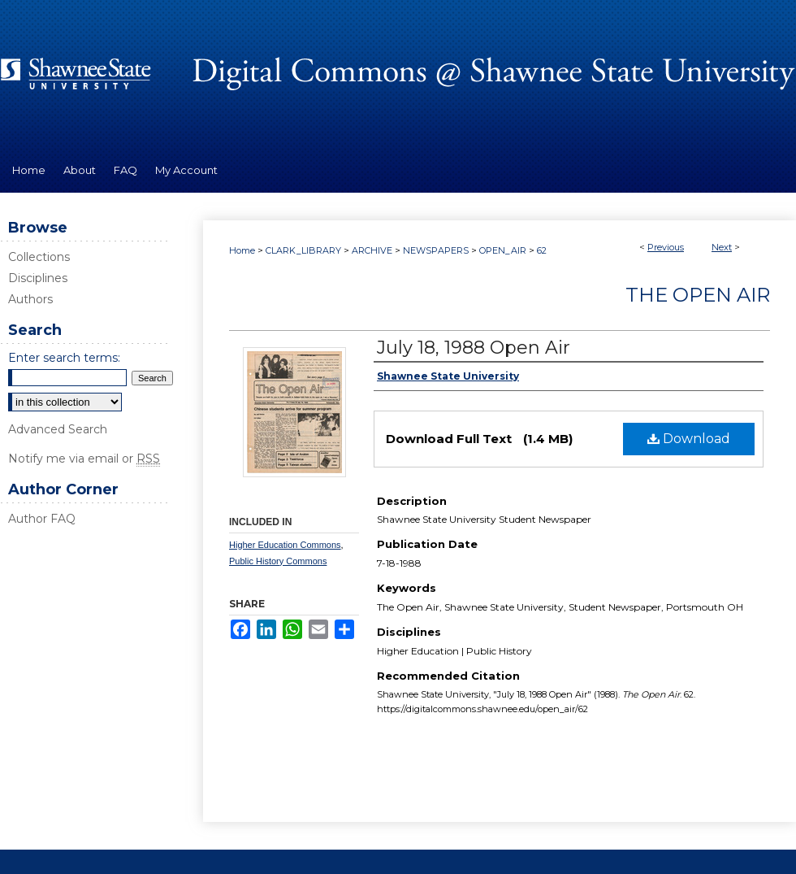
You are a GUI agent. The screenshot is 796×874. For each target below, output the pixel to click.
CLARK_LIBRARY (303, 250)
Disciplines (37, 278)
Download (688, 438)
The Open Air (697, 295)
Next (722, 247)
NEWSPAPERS (436, 250)
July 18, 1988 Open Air (473, 348)
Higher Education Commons (285, 545)
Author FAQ (42, 518)
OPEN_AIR (502, 250)
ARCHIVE (372, 250)
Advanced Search (57, 429)
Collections (39, 257)
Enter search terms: (64, 357)
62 (542, 250)
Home (242, 250)
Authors (30, 299)
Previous (665, 247)
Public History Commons (278, 561)
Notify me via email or (84, 458)
